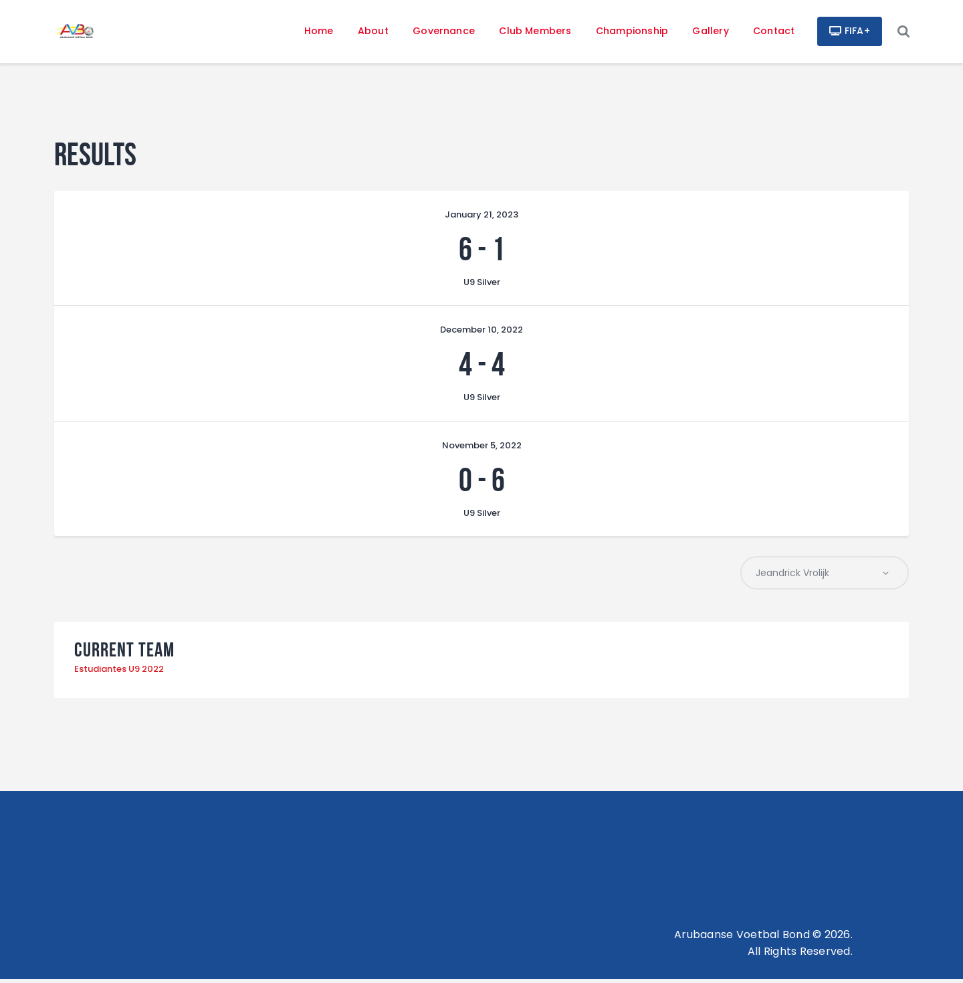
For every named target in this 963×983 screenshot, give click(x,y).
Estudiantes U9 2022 (119, 672)
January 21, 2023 (481, 217)
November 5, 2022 (482, 448)
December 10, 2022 (481, 332)
